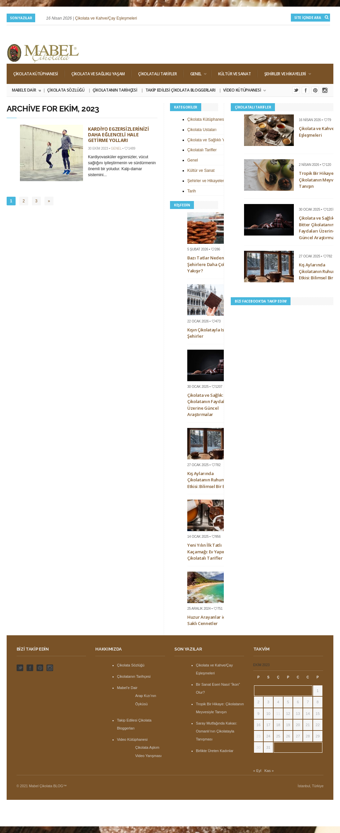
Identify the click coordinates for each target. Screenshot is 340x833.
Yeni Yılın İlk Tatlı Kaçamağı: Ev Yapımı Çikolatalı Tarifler (207, 551)
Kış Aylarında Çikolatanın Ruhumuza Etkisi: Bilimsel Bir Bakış (210, 479)
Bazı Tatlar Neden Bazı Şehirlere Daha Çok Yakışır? (210, 264)
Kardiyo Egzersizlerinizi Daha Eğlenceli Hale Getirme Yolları (118, 134)
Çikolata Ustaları (201, 129)
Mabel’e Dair (26, 90)
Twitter (296, 90)
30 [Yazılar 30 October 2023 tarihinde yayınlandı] (258, 747)
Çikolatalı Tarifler (157, 74)
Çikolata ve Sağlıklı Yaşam (98, 74)
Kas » (269, 771)
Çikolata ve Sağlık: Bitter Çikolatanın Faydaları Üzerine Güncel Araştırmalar (211, 405)
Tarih (191, 191)
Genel (195, 74)
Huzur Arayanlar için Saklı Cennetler (208, 620)
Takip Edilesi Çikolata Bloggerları (180, 90)
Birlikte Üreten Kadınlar (214, 751)
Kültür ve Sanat (234, 74)
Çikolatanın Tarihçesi (115, 90)
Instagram (324, 90)
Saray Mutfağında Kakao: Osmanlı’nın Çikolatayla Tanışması (216, 731)
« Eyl (257, 771)
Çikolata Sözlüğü (65, 90)
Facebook (305, 90)
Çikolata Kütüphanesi (35, 74)
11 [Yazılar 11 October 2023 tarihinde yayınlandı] (278, 714)
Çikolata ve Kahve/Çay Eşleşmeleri (106, 18)
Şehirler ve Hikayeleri (284, 74)
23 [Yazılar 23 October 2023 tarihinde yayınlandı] (258, 736)
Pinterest (315, 90)
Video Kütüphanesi (242, 90)
